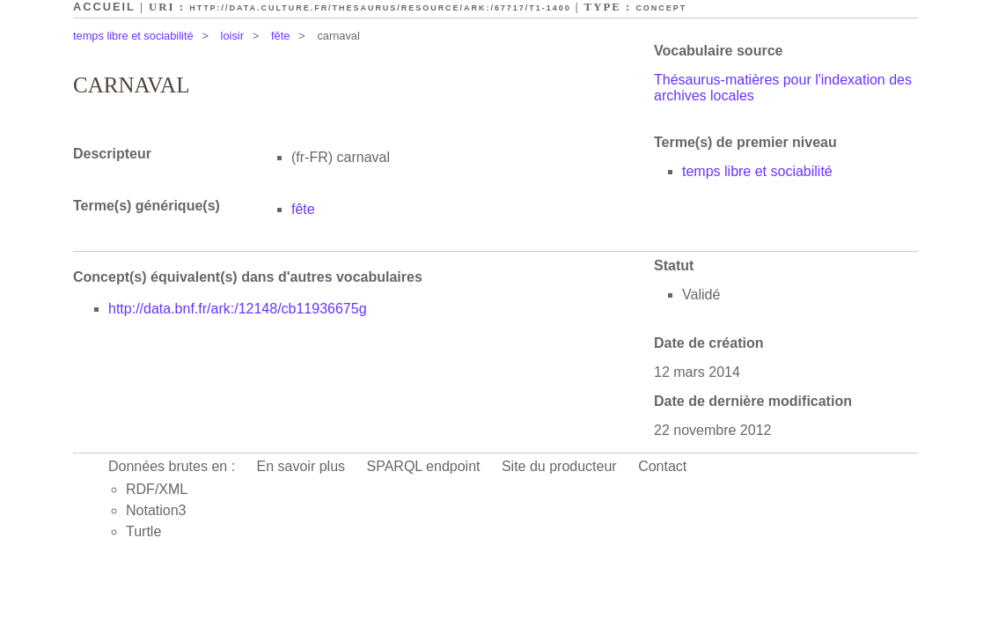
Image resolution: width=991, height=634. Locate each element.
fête (280, 35)
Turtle (143, 531)
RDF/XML (156, 489)
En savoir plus (301, 466)
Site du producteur (559, 466)
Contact (662, 466)
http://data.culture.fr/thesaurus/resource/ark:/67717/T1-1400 (379, 8)
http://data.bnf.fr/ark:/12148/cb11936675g (237, 308)
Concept (660, 8)
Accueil (104, 6)
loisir (232, 35)
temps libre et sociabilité (133, 35)
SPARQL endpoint (424, 466)
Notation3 (156, 510)
